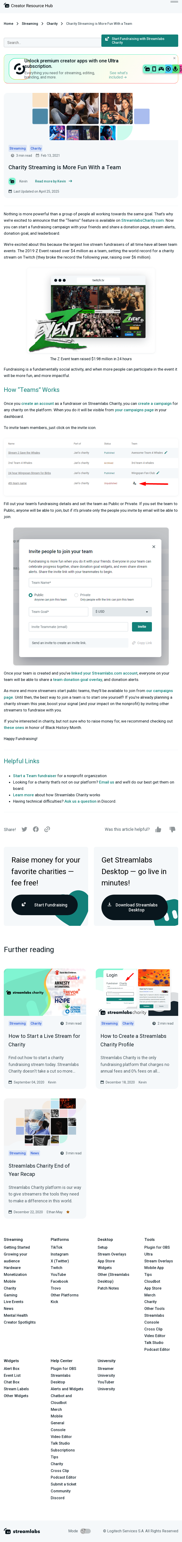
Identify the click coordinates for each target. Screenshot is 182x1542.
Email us (106, 782)
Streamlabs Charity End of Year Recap (39, 1170)
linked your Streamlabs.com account (104, 673)
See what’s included (118, 75)
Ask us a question (80, 801)
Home (8, 24)
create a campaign (155, 403)
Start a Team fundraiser (34, 775)
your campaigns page (134, 409)
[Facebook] (36, 830)
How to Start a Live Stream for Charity (44, 1040)
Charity (52, 24)
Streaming (30, 24)
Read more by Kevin (53, 181)
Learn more (23, 795)
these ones (14, 727)
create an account (37, 403)
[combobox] (52, 42)
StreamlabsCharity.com (142, 220)
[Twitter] (24, 830)
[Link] (47, 830)
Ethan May (55, 1212)
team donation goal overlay (77, 679)
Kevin (52, 1082)
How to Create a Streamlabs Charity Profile (133, 1040)
